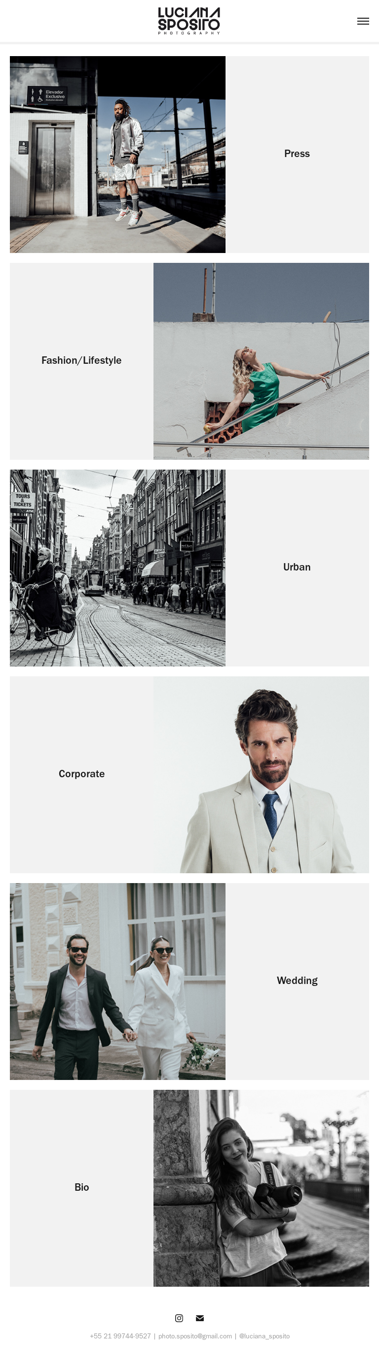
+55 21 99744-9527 (120, 1336)
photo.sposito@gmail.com (195, 1336)
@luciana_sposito (264, 1336)
